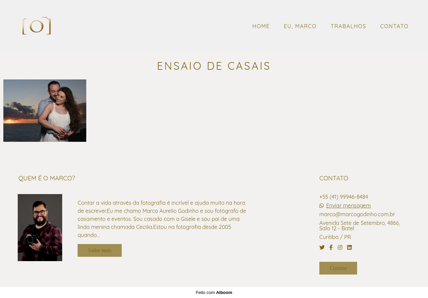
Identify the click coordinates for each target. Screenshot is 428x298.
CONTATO (394, 26)
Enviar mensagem (348, 205)
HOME (261, 26)
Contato (338, 268)
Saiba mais (99, 250)
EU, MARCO (300, 26)
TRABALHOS (348, 26)
